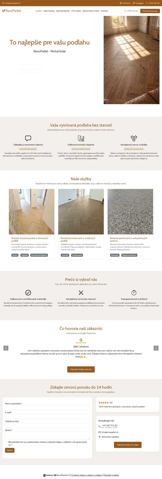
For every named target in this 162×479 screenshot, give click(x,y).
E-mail (8, 412)
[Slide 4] (65, 362)
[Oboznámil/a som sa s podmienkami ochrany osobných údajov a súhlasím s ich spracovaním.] (9, 445)
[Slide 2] (56, 362)
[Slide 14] (111, 362)
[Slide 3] (60, 362)
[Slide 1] (51, 362)
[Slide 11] (97, 362)
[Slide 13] (106, 362)
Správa (8, 430)
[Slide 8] (83, 362)
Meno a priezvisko (13, 403)
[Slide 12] (101, 362)
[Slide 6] (74, 362)
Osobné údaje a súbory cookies (86, 475)
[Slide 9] (88, 362)
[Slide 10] (92, 362)
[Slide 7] (79, 362)
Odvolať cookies (111, 475)
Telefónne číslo (12, 421)
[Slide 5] (70, 362)
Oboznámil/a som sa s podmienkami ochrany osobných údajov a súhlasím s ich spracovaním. (47, 443)
